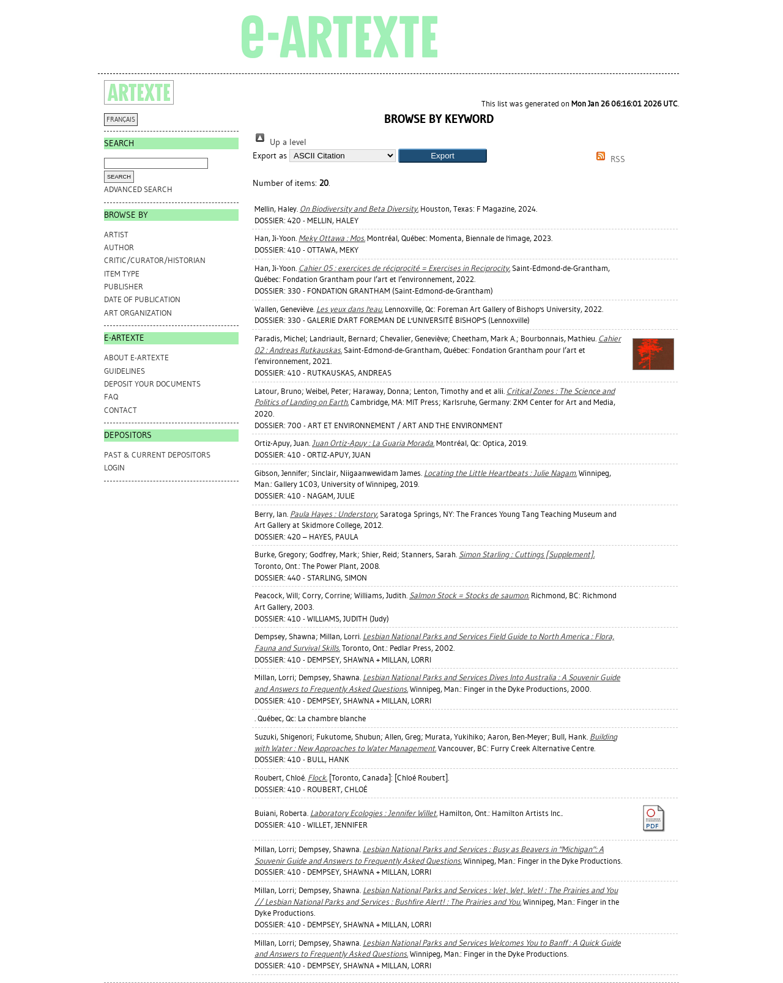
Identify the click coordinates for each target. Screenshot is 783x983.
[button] (442, 156)
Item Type (121, 273)
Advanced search (138, 189)
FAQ (111, 396)
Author (119, 247)
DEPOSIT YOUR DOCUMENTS (152, 383)
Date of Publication (142, 299)
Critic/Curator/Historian (155, 260)
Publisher (123, 286)
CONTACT (120, 410)
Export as (270, 155)
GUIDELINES (124, 371)
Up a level (279, 142)
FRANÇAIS (120, 120)
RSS (608, 159)
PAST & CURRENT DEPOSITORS (157, 454)
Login (114, 467)
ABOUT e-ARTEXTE (136, 357)
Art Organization (138, 312)
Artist (116, 234)
